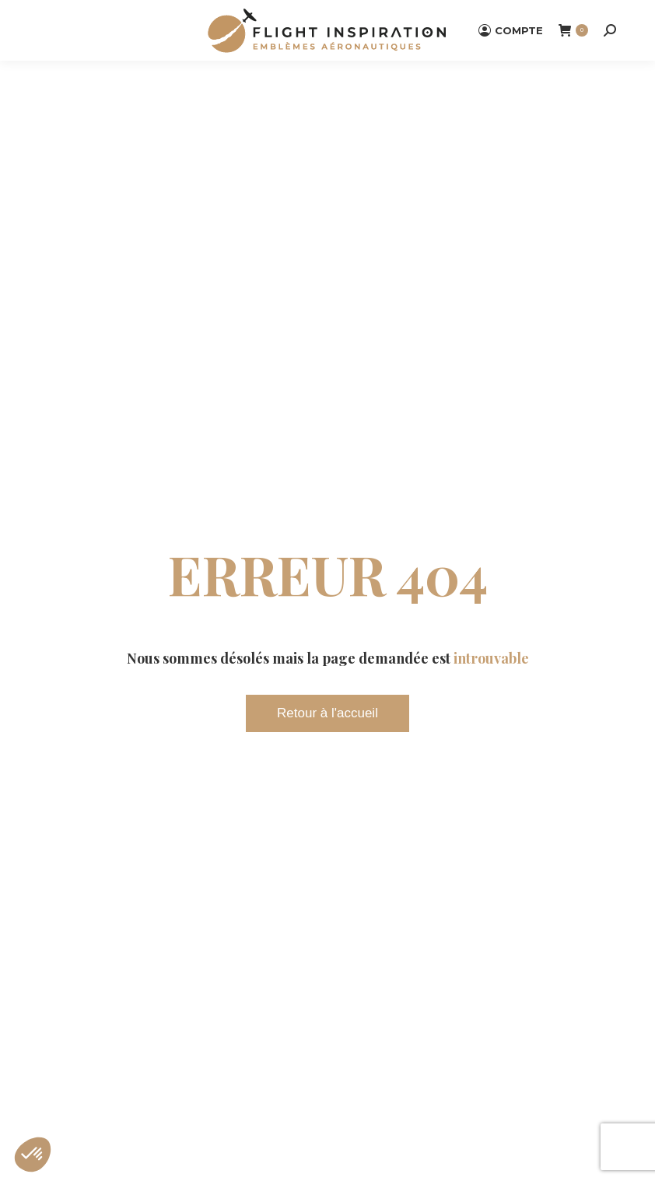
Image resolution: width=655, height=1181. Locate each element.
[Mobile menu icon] (54, 30)
